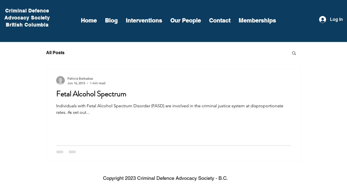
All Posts (55, 52)
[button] (294, 53)
